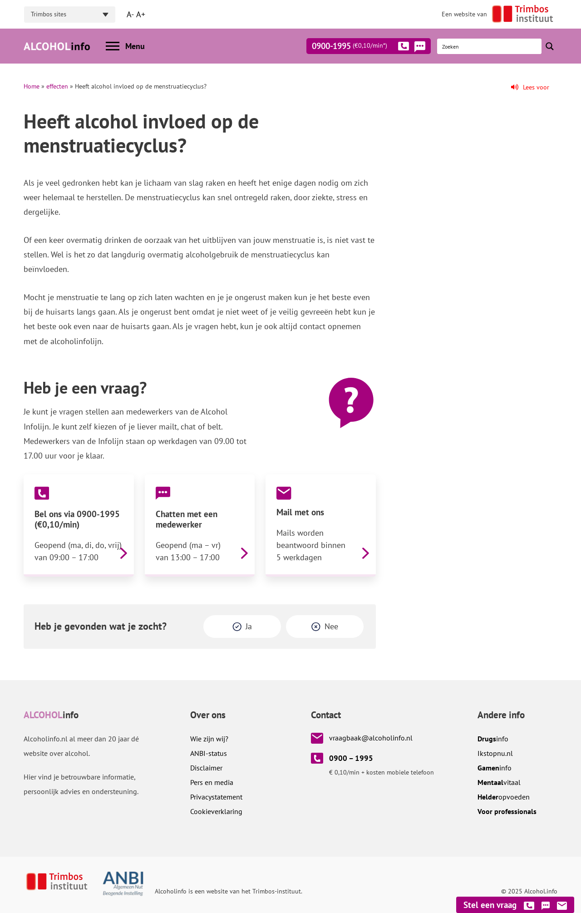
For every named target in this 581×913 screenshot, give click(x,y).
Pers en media (211, 782)
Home (31, 86)
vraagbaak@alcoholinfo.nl (371, 737)
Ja (249, 626)
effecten (57, 86)
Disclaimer (206, 767)
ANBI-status (208, 753)
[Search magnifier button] (549, 46)
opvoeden (504, 796)
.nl (495, 753)
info (493, 738)
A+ (140, 14)
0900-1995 (360, 47)
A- (130, 14)
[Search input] (489, 46)
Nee (331, 626)
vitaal (499, 782)
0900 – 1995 (351, 758)
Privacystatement (216, 796)
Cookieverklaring (216, 811)
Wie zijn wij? (209, 738)
